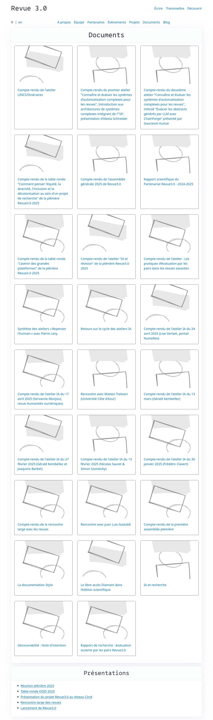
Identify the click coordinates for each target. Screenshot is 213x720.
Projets (134, 22)
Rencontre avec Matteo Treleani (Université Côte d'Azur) (104, 396)
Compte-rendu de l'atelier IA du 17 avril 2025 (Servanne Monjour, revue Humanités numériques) (43, 399)
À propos (64, 22)
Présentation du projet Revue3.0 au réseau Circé (56, 697)
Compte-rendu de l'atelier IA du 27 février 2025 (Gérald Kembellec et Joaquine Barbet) (43, 464)
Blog (166, 22)
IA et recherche (155, 585)
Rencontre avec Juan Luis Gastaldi (106, 524)
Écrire (158, 8)
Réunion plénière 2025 (37, 686)
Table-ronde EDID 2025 (38, 691)
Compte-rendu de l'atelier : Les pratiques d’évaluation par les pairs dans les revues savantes (166, 263)
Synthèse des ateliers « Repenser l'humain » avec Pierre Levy (42, 331)
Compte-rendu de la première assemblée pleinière (166, 526)
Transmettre (175, 8)
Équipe (79, 22)
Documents (151, 22)
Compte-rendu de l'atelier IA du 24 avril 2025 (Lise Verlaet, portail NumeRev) (169, 333)
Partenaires (96, 22)
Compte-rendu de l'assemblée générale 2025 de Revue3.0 (103, 181)
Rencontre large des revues (41, 702)
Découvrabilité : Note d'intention (42, 645)
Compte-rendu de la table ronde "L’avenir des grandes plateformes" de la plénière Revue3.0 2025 (42, 266)
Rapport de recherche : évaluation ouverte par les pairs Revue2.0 (106, 647)
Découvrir (194, 8)
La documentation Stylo (35, 585)
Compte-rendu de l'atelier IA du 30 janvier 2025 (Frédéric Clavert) (169, 461)
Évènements (117, 22)
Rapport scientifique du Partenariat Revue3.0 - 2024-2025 (168, 181)
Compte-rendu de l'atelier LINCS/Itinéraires (37, 92)
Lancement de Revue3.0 (38, 708)
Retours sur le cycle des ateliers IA (106, 329)
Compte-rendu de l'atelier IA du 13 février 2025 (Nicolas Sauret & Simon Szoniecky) (106, 464)
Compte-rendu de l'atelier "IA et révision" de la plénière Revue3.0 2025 (105, 263)
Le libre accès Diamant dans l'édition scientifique (101, 587)
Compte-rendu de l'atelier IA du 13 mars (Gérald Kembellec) (169, 396)
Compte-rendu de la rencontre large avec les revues (40, 526)
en (20, 22)
